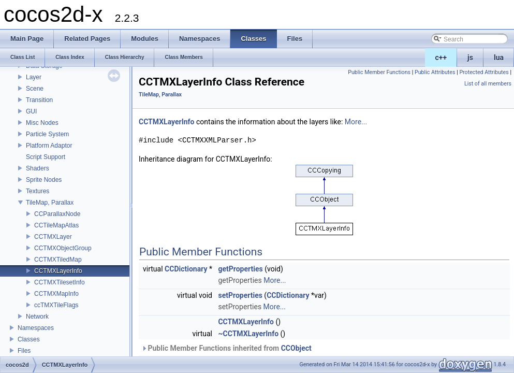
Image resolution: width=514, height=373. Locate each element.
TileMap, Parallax (50, 202)
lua (499, 57)
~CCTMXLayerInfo (248, 333)
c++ (441, 57)
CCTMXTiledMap (58, 259)
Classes (29, 339)
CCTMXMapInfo (56, 293)
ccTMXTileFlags (56, 305)
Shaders (37, 168)
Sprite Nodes (44, 179)
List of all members (487, 83)
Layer (33, 77)
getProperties (240, 269)
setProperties (240, 295)
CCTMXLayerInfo (58, 271)
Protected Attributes (483, 72)
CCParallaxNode (57, 214)
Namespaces (36, 328)
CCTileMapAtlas (56, 225)
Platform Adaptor (49, 145)
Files (24, 350)
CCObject (296, 348)
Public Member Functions (379, 72)
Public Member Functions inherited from (226, 348)
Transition (39, 100)
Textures (37, 191)
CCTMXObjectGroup (63, 248)
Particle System (47, 134)
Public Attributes (435, 72)
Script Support (45, 157)
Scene (34, 88)
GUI (31, 111)
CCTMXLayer (53, 236)
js (470, 57)
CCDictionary (186, 269)
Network (37, 316)
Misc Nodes (42, 122)
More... (356, 122)
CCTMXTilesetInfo (59, 282)
